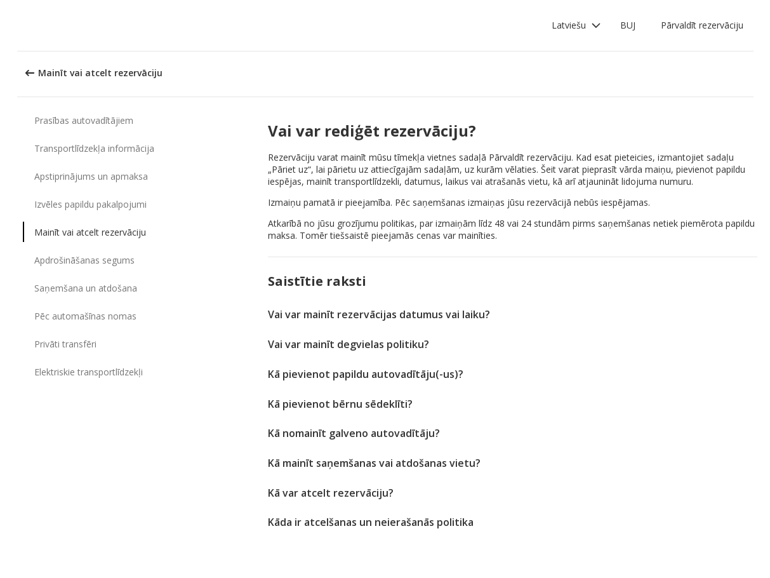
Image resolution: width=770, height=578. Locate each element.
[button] (576, 25)
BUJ (627, 25)
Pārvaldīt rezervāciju (702, 25)
